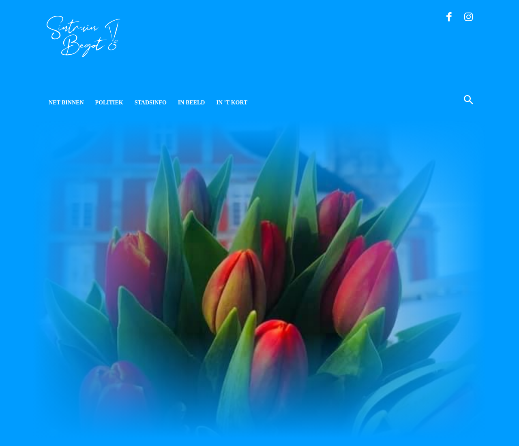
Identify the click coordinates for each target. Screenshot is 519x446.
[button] (429, 100)
